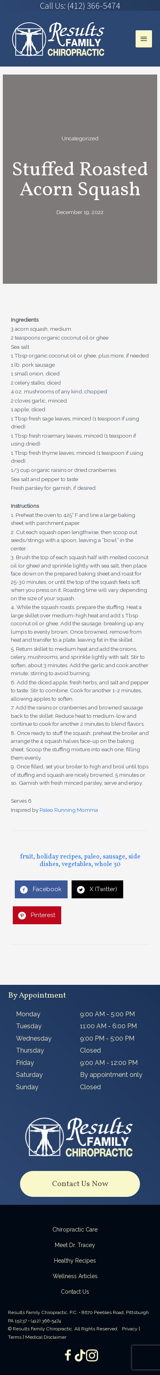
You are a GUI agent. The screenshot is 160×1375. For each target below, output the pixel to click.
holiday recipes (58, 856)
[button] (80, 1184)
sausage (114, 856)
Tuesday (29, 1026)
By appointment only (111, 1074)
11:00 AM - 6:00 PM (108, 1026)
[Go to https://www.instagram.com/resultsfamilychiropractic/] (92, 1356)
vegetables (76, 864)
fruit (26, 856)
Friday (25, 1063)
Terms (15, 1337)
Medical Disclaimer (45, 1337)
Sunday (27, 1087)
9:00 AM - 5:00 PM (107, 1014)
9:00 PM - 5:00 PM (107, 1038)
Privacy (130, 1329)
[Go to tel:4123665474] (80, 5)
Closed (90, 1050)
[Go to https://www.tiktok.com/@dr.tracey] (80, 1355)
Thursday (30, 1050)
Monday (28, 1014)
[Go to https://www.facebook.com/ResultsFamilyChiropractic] (68, 1356)
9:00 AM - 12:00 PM (109, 1063)
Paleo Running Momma (69, 810)
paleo (92, 856)
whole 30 (107, 864)
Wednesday (34, 1038)
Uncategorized (80, 138)
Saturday (29, 1074)
